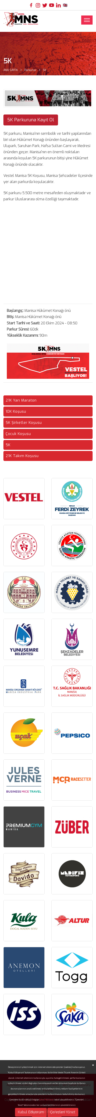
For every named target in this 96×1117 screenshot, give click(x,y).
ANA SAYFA (10, 70)
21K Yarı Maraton (21, 400)
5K (8, 445)
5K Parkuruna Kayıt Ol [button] (30, 120)
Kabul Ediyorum (31, 1112)
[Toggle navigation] (87, 20)
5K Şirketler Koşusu (24, 422)
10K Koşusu (16, 411)
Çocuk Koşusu (18, 433)
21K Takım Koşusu (22, 455)
